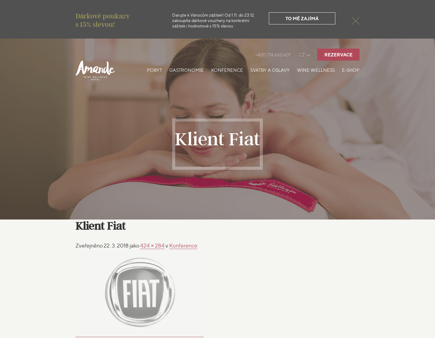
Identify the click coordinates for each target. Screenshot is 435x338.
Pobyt (154, 70)
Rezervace (338, 55)
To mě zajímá (302, 18)
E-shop (350, 70)
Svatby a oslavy (270, 70)
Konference (227, 70)
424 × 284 (152, 245)
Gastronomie (186, 70)
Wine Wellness (316, 70)
